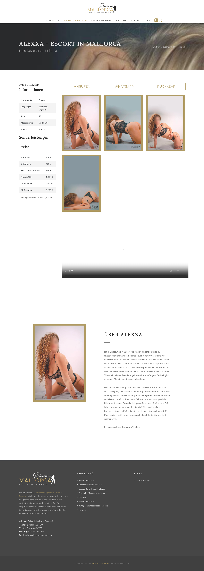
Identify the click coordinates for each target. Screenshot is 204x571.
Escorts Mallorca (86, 480)
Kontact (82, 510)
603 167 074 (36, 528)
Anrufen (82, 86)
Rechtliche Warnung (120, 563)
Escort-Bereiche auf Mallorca (92, 489)
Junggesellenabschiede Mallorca (93, 505)
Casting (82, 497)
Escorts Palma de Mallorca (90, 484)
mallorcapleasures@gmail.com (38, 535)
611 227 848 (36, 524)
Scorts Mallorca (143, 480)
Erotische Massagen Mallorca (92, 493)
